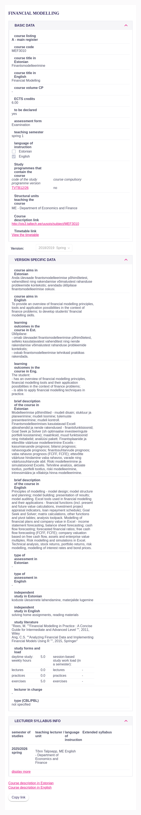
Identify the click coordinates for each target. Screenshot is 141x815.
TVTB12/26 (20, 188)
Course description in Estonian (31, 783)
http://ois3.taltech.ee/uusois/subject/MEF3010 (45, 224)
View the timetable (25, 235)
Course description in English (30, 787)
